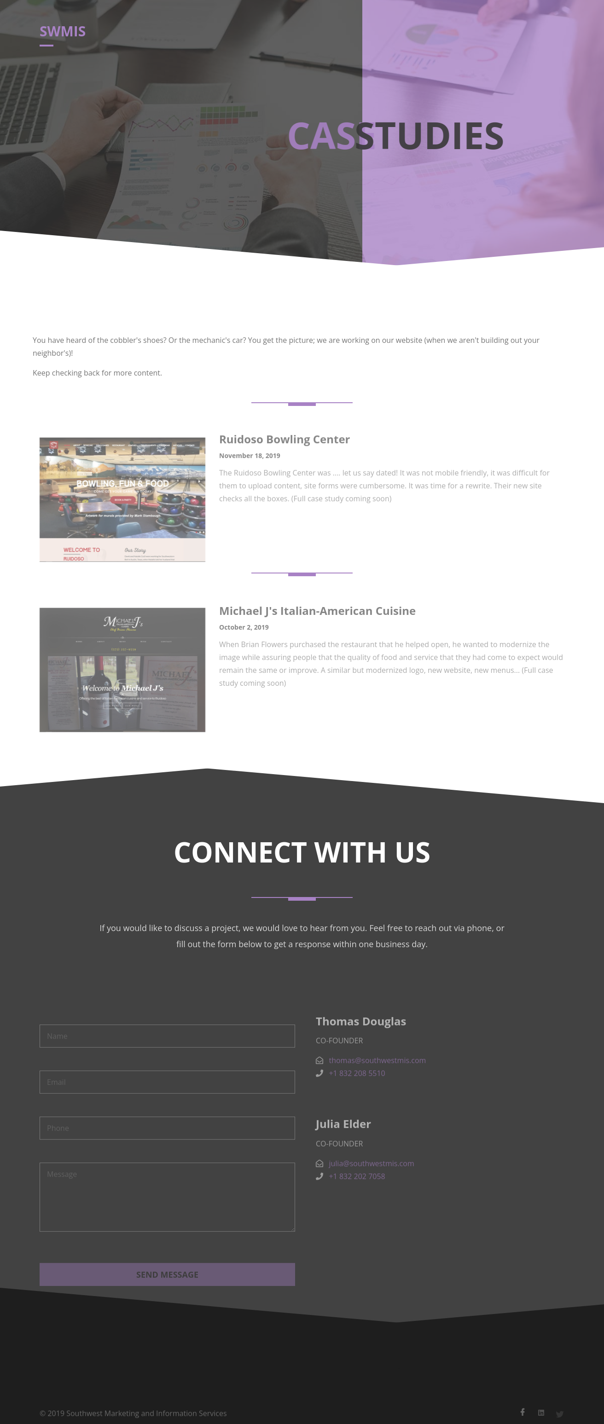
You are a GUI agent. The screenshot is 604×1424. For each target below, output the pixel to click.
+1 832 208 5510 (357, 1091)
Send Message (167, 1302)
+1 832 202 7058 (357, 1194)
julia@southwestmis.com (371, 1181)
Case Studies (357, 34)
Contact (410, 34)
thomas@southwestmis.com (377, 1078)
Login (452, 34)
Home (287, 34)
